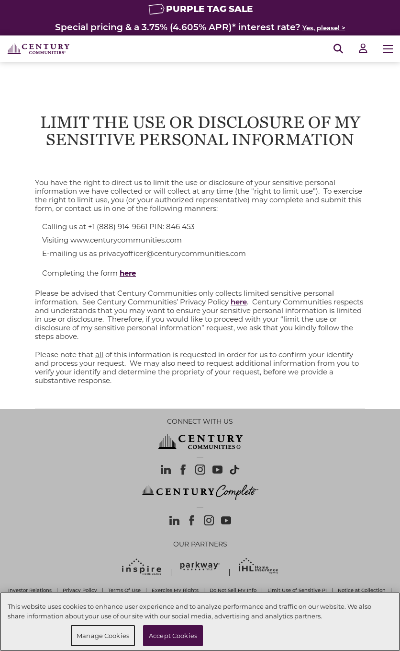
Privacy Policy (80, 590)
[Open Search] (338, 49)
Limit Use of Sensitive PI (297, 590)
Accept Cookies (173, 635)
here (239, 301)
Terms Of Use (124, 590)
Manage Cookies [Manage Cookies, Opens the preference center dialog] (103, 635)
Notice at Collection (362, 590)
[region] (200, 621)
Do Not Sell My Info (233, 590)
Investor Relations (30, 590)
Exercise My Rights (175, 590)
